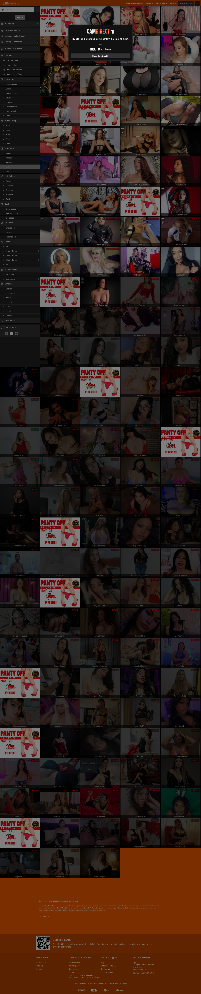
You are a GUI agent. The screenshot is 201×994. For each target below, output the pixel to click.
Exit (100, 44)
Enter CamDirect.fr (100, 56)
